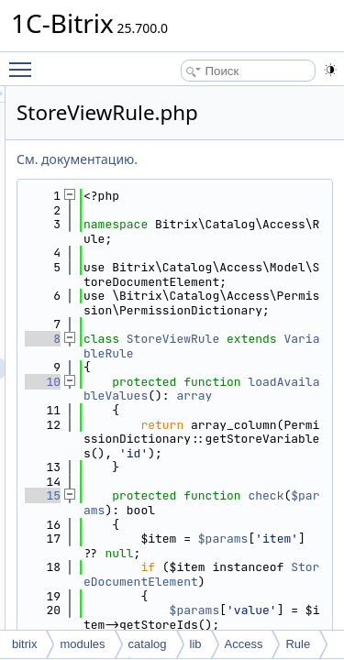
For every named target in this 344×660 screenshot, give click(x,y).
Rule (297, 644)
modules (82, 644)
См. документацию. (180, 159)
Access (244, 644)
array (276, 482)
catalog (147, 644)
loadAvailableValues (251, 474)
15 (146, 610)
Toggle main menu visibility (24, 61)
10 (146, 453)
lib (196, 644)
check (241, 624)
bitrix (24, 644)
